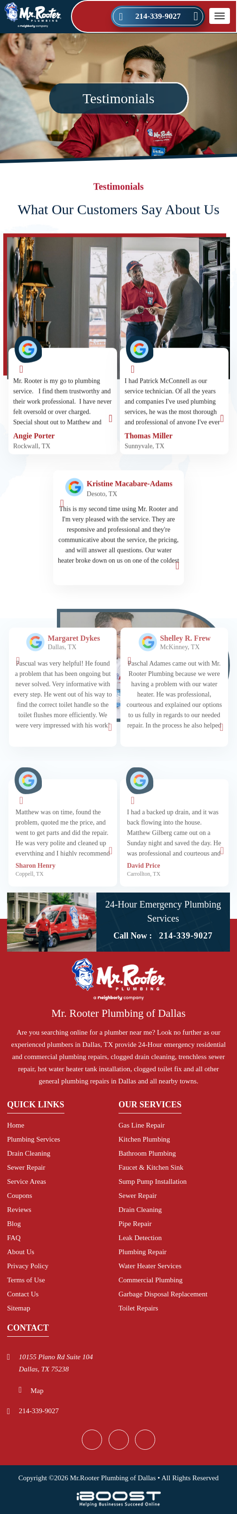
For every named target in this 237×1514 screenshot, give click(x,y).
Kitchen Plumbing (144, 1139)
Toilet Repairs (138, 1308)
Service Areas (26, 1181)
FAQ (14, 1237)
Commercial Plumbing (150, 1280)
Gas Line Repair (141, 1125)
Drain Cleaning (28, 1153)
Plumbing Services (33, 1139)
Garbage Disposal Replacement (162, 1294)
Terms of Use (26, 1280)
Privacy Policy (27, 1266)
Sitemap (18, 1308)
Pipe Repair (134, 1223)
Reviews (19, 1209)
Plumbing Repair (142, 1252)
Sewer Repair (26, 1167)
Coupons (19, 1195)
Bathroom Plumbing (147, 1153)
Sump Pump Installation (152, 1181)
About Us (20, 1252)
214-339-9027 (158, 16)
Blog (14, 1223)
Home (15, 1125)
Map (37, 1390)
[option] (62, 715)
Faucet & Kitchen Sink (150, 1167)
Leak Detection (140, 1237)
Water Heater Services (150, 1266)
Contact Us (23, 1294)
